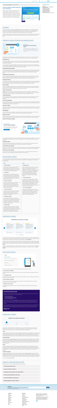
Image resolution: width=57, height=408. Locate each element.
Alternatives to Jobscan (45, 11)
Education (4, 91)
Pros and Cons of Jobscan (46, 8)
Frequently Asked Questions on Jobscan (48, 12)
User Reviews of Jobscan (46, 9)
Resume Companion (28, 353)
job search (16, 29)
